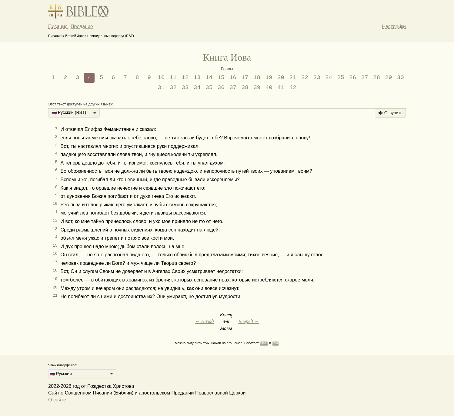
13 (197, 77)
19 (268, 77)
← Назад (204, 321)
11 (173, 77)
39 (256, 87)
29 (388, 77)
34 (197, 87)
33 (185, 87)
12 (185, 77)
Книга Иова (227, 57)
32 (173, 87)
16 (232, 77)
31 (161, 87)
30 (400, 77)
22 (304, 77)
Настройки (394, 26)
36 (221, 87)
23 (316, 77)
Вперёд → (248, 321)
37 (232, 87)
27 (364, 77)
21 (292, 77)
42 (292, 87)
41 (280, 87)
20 (280, 77)
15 (221, 77)
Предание (82, 26)
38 (245, 87)
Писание (58, 26)
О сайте (57, 399)
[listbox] (74, 113)
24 (328, 77)
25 (340, 77)
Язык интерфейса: (62, 365)
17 (245, 77)
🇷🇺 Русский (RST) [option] (69, 112)
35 (208, 87)
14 (208, 77)
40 (268, 87)
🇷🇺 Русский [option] (61, 373)
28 (376, 77)
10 (161, 77)
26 (352, 77)
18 (256, 77)
